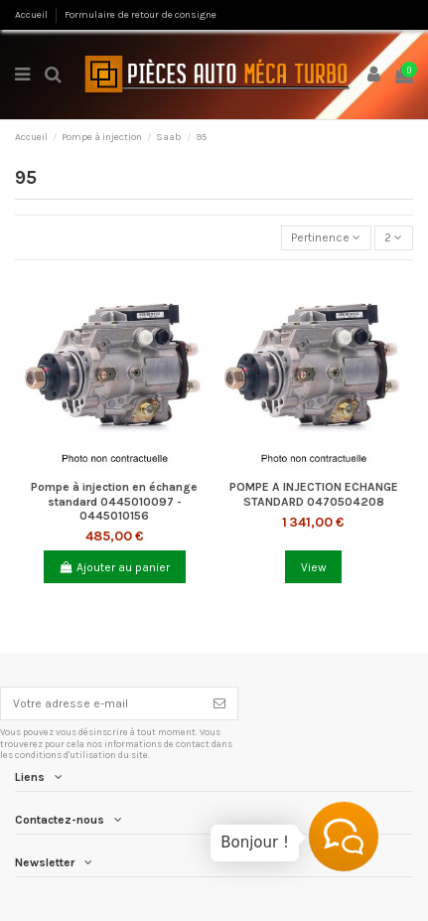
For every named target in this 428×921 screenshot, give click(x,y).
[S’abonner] (219, 703)
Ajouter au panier (114, 567)
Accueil (32, 15)
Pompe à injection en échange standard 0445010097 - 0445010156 (114, 501)
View (314, 567)
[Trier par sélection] (326, 238)
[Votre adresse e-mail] (101, 703)
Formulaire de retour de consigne (140, 15)
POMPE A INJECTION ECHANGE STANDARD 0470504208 (313, 494)
